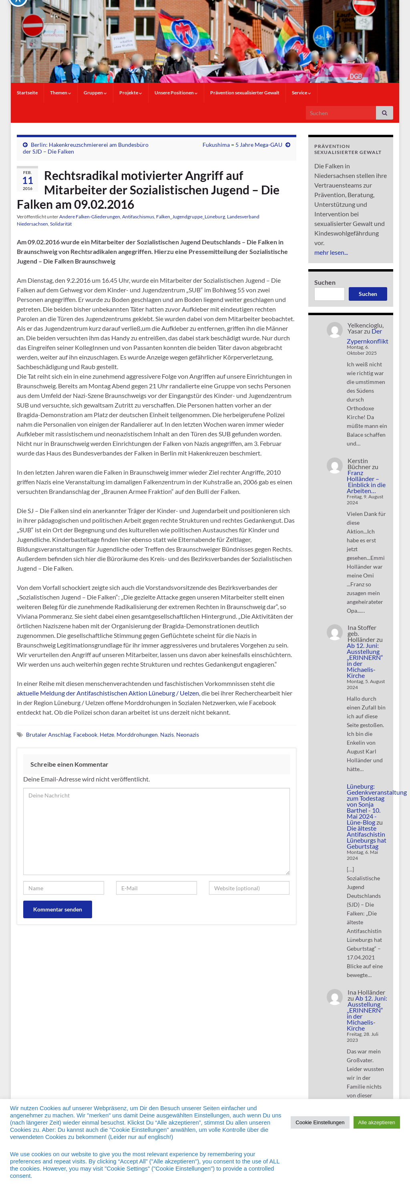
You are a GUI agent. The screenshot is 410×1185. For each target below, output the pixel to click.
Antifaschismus (138, 217)
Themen (60, 93)
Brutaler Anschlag (48, 734)
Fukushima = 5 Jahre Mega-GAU (242, 144)
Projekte (130, 93)
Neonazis (187, 734)
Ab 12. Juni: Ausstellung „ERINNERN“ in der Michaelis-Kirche (365, 660)
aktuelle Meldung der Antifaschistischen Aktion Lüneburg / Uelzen (108, 693)
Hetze (107, 734)
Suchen (325, 282)
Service (301, 93)
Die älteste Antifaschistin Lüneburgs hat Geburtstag (366, 837)
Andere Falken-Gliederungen (89, 217)
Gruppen (95, 93)
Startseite (27, 93)
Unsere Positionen (176, 93)
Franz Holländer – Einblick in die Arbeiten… (366, 481)
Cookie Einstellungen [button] (319, 1122)
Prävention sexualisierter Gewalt (244, 93)
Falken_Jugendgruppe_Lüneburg (190, 217)
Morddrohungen (137, 734)
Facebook (85, 734)
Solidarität (61, 224)
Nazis (167, 734)
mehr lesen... (331, 252)
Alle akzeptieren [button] (377, 1122)
